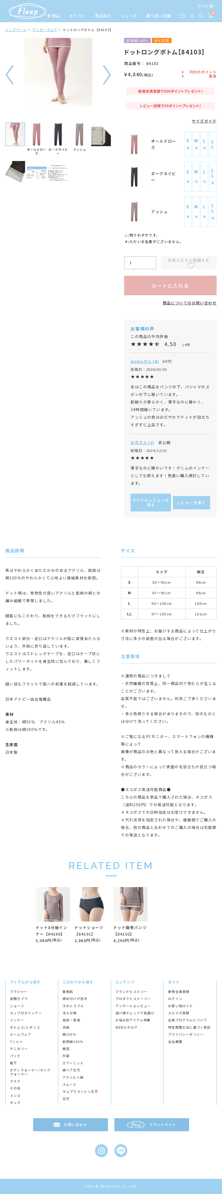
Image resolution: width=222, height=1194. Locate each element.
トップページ (16, 29)
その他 (15, 1088)
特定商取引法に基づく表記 (189, 1027)
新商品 (53, 16)
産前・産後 (71, 1020)
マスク (15, 1081)
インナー (17, 1020)
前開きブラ (19, 999)
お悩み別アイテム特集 (133, 1020)
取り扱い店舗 (158, 16)
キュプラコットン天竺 (80, 1091)
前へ (9, 75)
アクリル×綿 (73, 1077)
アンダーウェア (44, 29)
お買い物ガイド (180, 1006)
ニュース (129, 16)
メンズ (15, 1095)
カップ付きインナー (26, 1013)
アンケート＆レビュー (133, 1006)
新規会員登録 (178, 991)
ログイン (175, 999)
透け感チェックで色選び (135, 1013)
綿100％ (69, 1034)
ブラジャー (19, 991)
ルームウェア (20, 1034)
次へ (107, 75)
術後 (66, 1027)
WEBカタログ (126, 1027)
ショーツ (17, 1006)
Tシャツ (16, 1042)
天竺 (66, 1099)
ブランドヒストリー (131, 991)
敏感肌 (68, 991)
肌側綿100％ (73, 1042)
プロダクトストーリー (133, 999)
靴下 (13, 1063)
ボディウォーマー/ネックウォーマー (30, 1072)
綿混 (66, 1049)
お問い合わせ (75, 1124)
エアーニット (73, 1063)
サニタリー (19, 1049)
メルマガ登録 (178, 1013)
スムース (70, 1084)
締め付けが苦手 (75, 999)
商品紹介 (103, 16)
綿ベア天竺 (71, 1070)
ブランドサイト (162, 1124)
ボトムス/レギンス (25, 1027)
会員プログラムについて (187, 1020)
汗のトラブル (73, 1006)
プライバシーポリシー (186, 1034)
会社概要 (175, 1042)
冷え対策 (70, 1013)
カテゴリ (77, 16)
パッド (15, 1056)
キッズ (15, 1102)
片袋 (66, 1056)
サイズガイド (204, 121)
